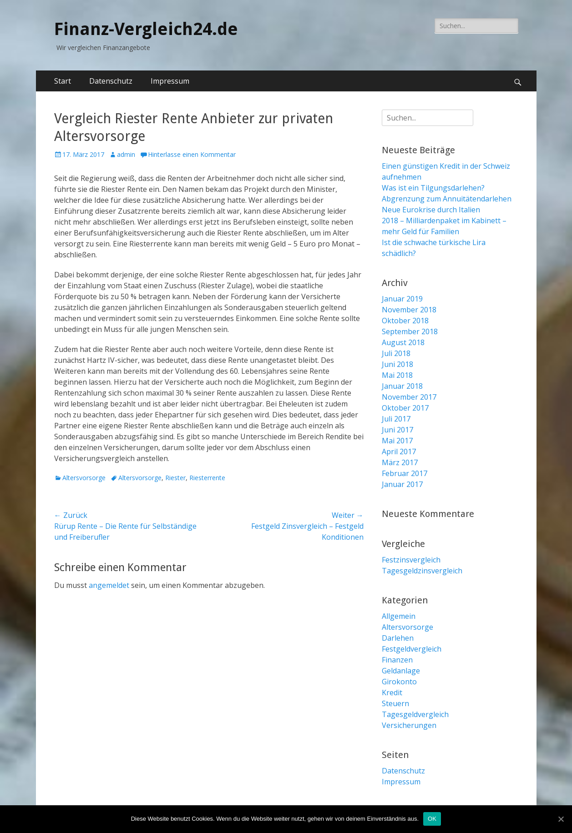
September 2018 (410, 331)
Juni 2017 (397, 430)
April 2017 (399, 452)
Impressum (170, 81)
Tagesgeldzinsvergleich (422, 571)
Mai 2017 (397, 441)
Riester (175, 477)
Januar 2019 (402, 299)
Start (62, 81)
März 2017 (400, 462)
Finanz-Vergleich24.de (146, 29)
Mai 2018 (397, 375)
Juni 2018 (397, 364)
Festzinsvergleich (411, 560)
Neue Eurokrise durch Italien (431, 210)
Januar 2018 (402, 386)
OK (432, 818)
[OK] (560, 818)
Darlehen (398, 638)
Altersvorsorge (84, 477)
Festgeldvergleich (411, 649)
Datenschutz (110, 81)
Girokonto (399, 682)
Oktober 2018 (405, 321)
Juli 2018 (396, 353)
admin (126, 154)
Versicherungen (409, 725)
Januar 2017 (402, 484)
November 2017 (409, 397)
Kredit (392, 692)
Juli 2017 (396, 419)
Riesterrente (207, 477)
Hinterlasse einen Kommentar (192, 154)
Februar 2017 (404, 473)
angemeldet (109, 585)
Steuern (395, 703)
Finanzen (397, 660)
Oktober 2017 (405, 408)
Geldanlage (401, 671)
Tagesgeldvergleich (415, 714)
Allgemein (398, 616)
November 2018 (409, 310)
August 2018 (403, 342)
